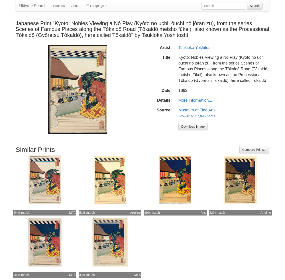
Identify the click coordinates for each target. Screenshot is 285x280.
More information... (195, 100)
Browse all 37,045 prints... (198, 116)
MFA (72, 212)
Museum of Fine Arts (197, 110)
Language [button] (96, 6)
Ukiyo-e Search (33, 6)
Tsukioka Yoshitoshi (196, 47)
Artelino (135, 212)
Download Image (193, 126)
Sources (59, 6)
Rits (203, 212)
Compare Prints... (254, 149)
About (75, 6)
